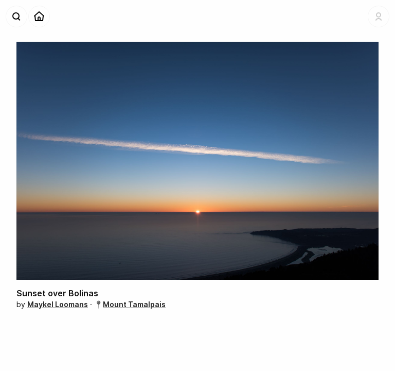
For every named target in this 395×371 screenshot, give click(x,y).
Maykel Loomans (57, 304)
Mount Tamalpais (134, 304)
